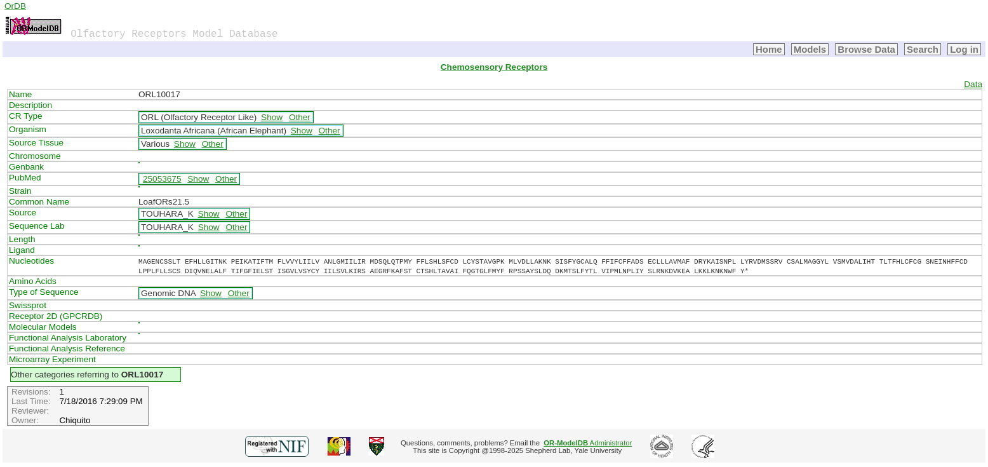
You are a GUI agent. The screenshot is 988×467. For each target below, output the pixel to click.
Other (299, 117)
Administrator (588, 443)
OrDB (15, 6)
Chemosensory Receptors (494, 67)
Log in (964, 49)
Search (922, 49)
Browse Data (866, 49)
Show (272, 117)
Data (973, 84)
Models (810, 49)
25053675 (162, 179)
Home (769, 49)
